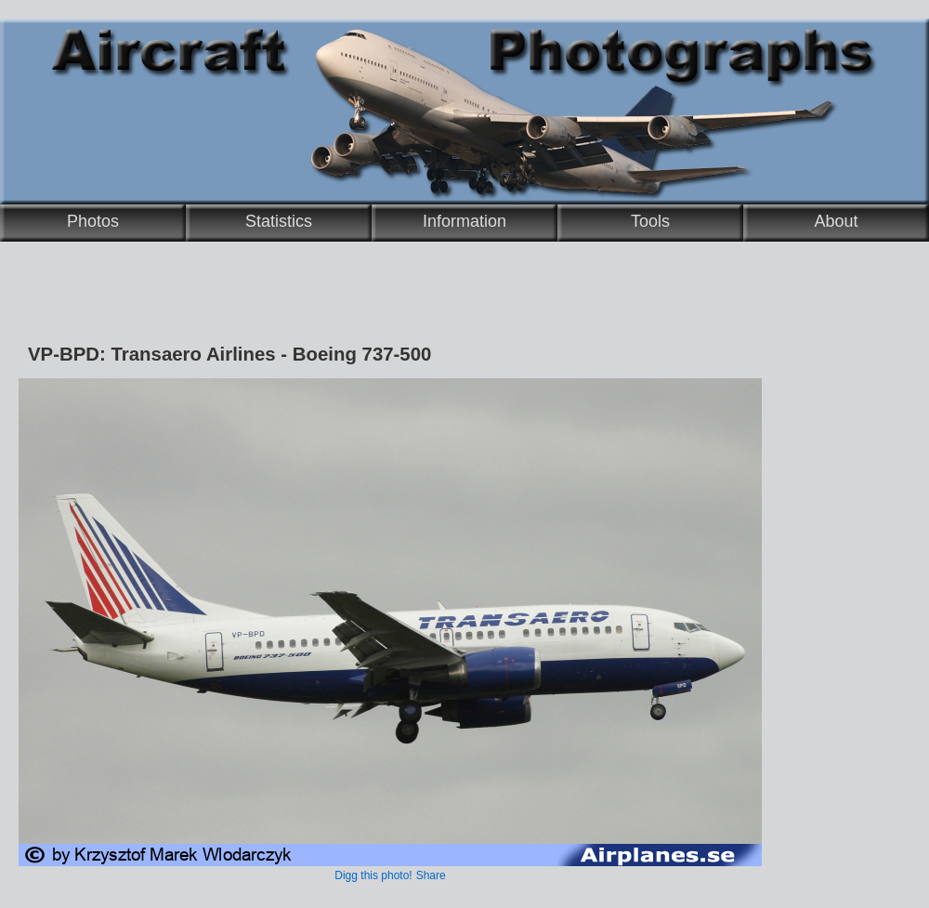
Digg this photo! (373, 875)
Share (431, 875)
